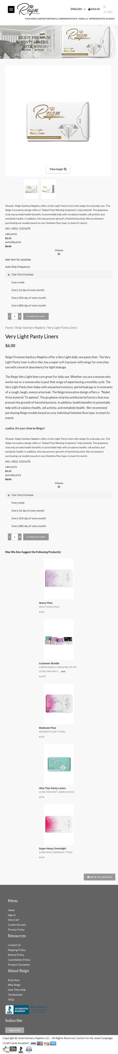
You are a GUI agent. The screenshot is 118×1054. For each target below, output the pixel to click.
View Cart (13, 919)
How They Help (17, 989)
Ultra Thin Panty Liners (52, 788)
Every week (18, 282)
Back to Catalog (99, 877)
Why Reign (14, 984)
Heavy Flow (45, 603)
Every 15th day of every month (29, 297)
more (63, 671)
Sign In (12, 915)
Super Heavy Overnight (52, 848)
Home (9, 327)
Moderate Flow (47, 728)
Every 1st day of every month (28, 290)
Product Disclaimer (19, 964)
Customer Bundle (49, 663)
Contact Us (14, 945)
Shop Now (14, 980)
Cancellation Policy (19, 959)
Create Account (17, 924)
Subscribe (14, 1030)
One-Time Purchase (23, 274)
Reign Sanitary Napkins (30, 327)
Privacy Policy (16, 929)
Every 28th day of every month (29, 305)
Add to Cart (36, 316)
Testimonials (15, 994)
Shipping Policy (17, 949)
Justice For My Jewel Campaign (95, 1038)
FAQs (11, 999)
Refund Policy (16, 954)
